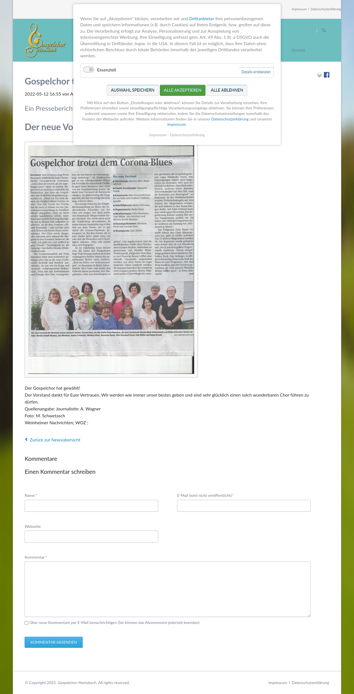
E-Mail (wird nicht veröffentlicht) (205, 495)
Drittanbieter (201, 18)
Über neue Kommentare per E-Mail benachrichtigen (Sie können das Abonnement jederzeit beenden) (114, 622)
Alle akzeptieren (183, 90)
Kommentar (36, 556)
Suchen (324, 30)
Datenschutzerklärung (326, 9)
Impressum (299, 9)
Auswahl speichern (133, 90)
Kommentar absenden (53, 642)
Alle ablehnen (227, 90)
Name (33, 495)
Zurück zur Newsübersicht (55, 439)
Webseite (33, 526)
